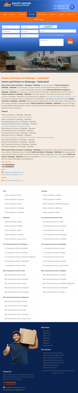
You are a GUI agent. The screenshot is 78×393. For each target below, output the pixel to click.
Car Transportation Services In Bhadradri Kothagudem (20, 257)
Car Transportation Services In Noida (53, 230)
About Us (13, 14)
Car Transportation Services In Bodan (15, 265)
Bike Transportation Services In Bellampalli (55, 288)
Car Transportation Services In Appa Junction (56, 265)
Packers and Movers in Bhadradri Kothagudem (56, 204)
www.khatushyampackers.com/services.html (16, 126)
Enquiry (61, 14)
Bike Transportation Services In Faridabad (17, 292)
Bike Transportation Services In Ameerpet (17, 314)
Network (31, 14)
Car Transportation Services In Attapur (54, 248)
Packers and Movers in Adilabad (52, 195)
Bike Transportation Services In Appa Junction (18, 319)
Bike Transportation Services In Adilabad (54, 275)
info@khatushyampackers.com (14, 172)
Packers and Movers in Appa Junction (15, 239)
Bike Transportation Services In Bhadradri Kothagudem (58, 283)
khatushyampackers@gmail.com (12, 174)
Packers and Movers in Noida (13, 204)
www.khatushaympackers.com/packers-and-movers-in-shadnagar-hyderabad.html (28, 137)
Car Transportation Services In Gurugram (54, 226)
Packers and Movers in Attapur (13, 222)
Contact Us (71, 14)
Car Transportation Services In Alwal (53, 257)
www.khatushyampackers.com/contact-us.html (17, 117)
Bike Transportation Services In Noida (15, 283)
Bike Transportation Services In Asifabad (54, 279)
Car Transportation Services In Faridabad (54, 239)
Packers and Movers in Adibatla (14, 226)
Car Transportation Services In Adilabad (16, 248)
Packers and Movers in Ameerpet (14, 235)
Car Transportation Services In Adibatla (54, 253)
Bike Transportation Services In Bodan (54, 292)
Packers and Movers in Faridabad (14, 212)
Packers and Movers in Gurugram (14, 199)
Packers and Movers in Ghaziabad (14, 208)
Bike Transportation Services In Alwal (15, 310)
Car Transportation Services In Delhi (53, 222)
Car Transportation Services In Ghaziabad (55, 235)
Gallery (52, 14)
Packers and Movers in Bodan (51, 212)
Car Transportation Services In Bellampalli (17, 261)
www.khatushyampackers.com (11, 90)
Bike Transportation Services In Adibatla (16, 306)
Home (5, 14)
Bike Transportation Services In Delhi (15, 275)
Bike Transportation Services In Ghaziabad (17, 288)
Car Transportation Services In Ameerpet (54, 261)
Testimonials (42, 14)
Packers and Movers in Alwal (13, 230)
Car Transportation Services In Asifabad (16, 253)
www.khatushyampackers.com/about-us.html (61, 96)
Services (22, 14)
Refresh (60, 35)
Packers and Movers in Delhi (13, 195)
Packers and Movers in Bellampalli (52, 208)
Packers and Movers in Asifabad (52, 199)
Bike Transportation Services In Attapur (16, 301)
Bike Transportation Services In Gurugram (17, 279)
